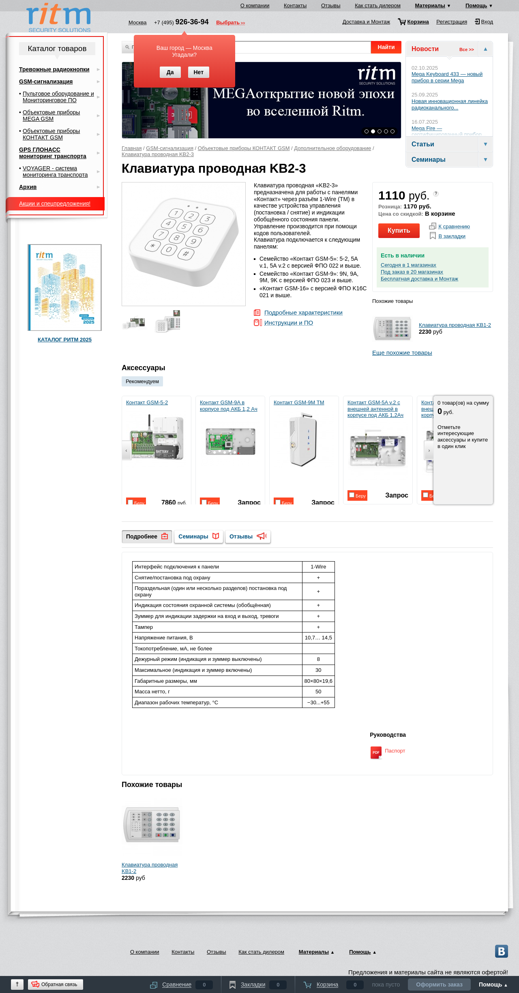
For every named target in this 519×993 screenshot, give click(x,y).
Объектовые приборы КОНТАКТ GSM (244, 148)
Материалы (430, 5)
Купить (399, 230)
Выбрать (228, 23)
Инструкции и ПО (288, 323)
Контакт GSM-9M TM (304, 433)
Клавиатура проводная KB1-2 (455, 325)
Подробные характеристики (303, 312)
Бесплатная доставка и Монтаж (419, 279)
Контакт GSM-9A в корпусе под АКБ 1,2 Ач (230, 436)
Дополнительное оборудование (332, 148)
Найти (386, 47)
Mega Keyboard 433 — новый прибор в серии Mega (447, 77)
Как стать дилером (378, 5)
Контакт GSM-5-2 (156, 433)
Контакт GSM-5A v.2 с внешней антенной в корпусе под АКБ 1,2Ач (377, 439)
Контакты (295, 5)
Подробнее (141, 536)
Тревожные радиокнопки (54, 69)
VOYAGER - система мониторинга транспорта (55, 171)
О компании (255, 5)
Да (170, 72)
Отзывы (331, 5)
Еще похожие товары (402, 352)
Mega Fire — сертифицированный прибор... (449, 131)
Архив (27, 187)
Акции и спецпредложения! (54, 203)
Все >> (466, 49)
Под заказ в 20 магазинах (412, 272)
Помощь (476, 5)
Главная (132, 148)
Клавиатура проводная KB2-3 (158, 154)
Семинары (193, 536)
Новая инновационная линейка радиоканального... (450, 104)
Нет (198, 72)
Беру (136, 503)
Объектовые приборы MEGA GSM (51, 115)
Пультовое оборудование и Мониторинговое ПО (58, 96)
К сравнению (454, 226)
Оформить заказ (439, 984)
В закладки (451, 236)
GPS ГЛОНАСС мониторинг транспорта (52, 152)
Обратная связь (59, 984)
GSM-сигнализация (169, 148)
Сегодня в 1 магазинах (408, 265)
